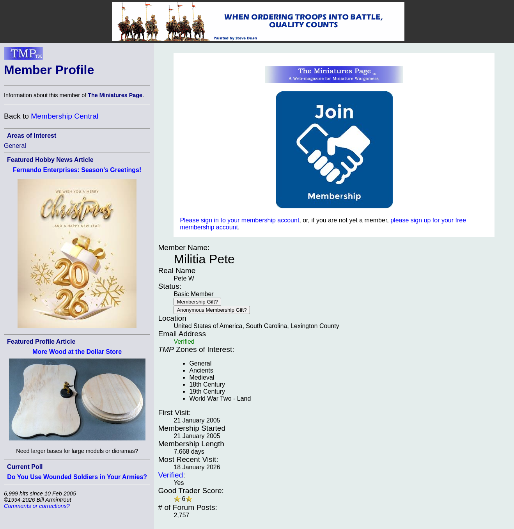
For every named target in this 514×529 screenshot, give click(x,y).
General (15, 145)
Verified (170, 475)
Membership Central (64, 116)
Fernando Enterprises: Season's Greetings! (77, 170)
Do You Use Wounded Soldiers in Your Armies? (77, 477)
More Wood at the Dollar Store (77, 351)
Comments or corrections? (37, 506)
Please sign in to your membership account (239, 220)
